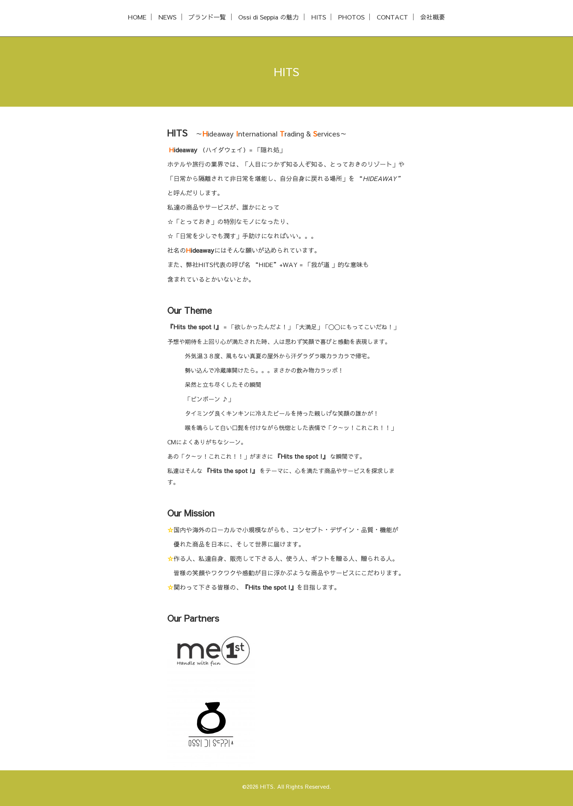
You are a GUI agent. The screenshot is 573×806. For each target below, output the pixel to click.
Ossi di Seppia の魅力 (268, 17)
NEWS (167, 17)
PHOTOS (351, 17)
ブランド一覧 (207, 17)
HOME (137, 17)
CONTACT (392, 17)
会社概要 (432, 17)
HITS (318, 17)
